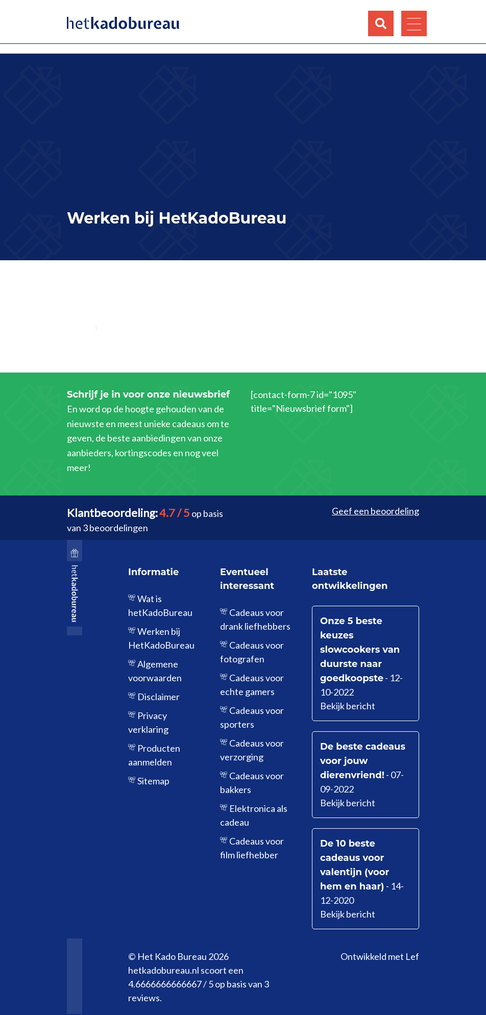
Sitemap (153, 780)
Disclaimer (158, 696)
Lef (412, 956)
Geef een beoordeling (375, 510)
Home (79, 328)
